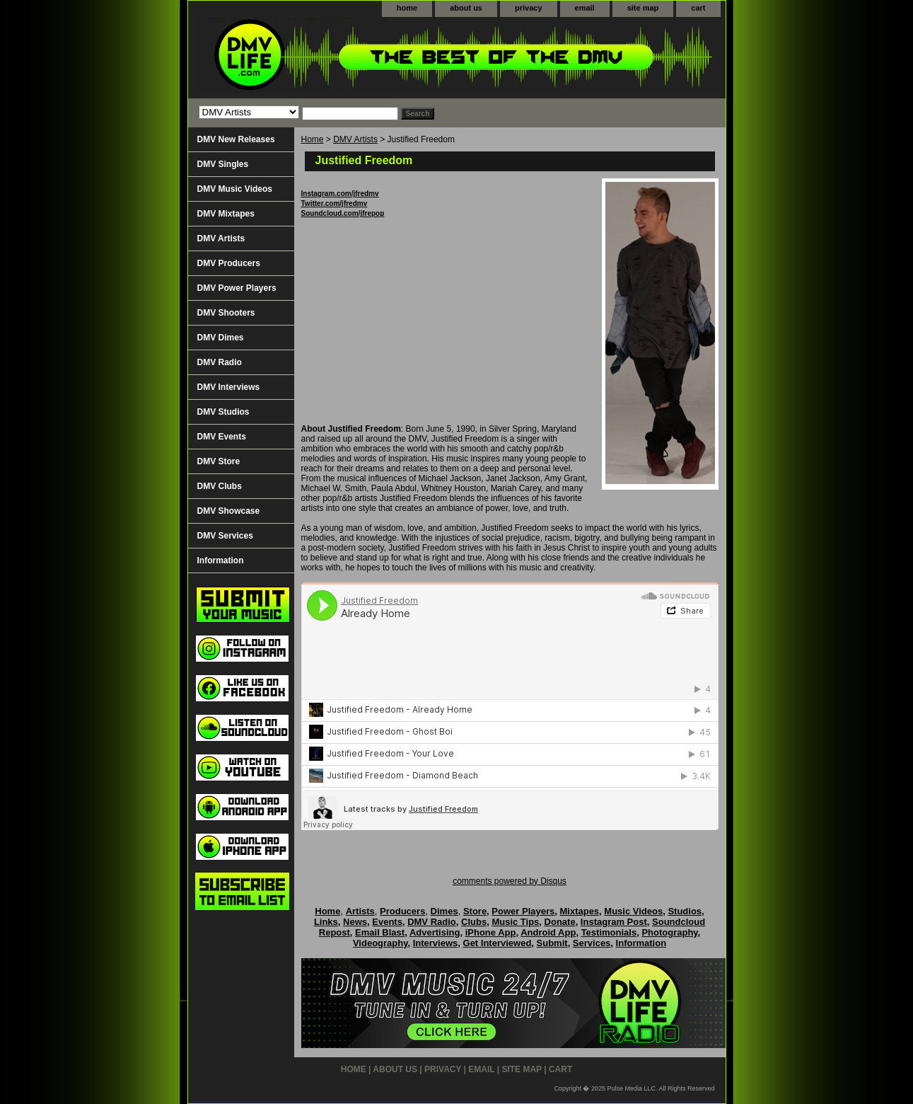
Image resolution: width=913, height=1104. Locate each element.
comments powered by (509, 881)
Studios (685, 911)
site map (643, 8)
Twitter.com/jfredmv (334, 203)
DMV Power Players (237, 288)
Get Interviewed (497, 943)
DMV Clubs (219, 486)
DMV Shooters (226, 313)
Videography (380, 943)
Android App (548, 932)
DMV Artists (355, 139)
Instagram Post (614, 921)
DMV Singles (223, 164)
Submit (552, 943)
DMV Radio (219, 362)
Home (312, 139)
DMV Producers (228, 263)
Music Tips (515, 921)
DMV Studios (223, 412)
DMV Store (218, 461)
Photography (669, 932)
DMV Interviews (228, 387)
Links (326, 921)
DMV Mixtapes (226, 214)
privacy (528, 8)
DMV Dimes (220, 338)
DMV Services (225, 536)
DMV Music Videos (234, 189)
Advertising (434, 932)
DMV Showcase (228, 511)
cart (698, 8)
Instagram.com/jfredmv (340, 193)
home (407, 8)
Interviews (435, 943)
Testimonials (609, 932)
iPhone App (490, 932)
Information (220, 560)
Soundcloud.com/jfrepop (343, 213)
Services (592, 943)
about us (466, 8)
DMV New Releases (236, 139)
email (585, 8)
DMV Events (221, 437)
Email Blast (380, 932)
